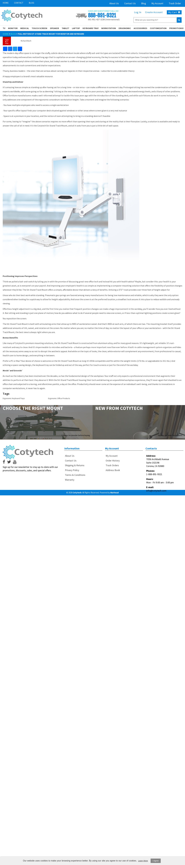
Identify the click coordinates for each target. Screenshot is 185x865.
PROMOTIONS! (176, 28)
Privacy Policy (72, 470)
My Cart (174, 12)
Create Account (154, 12)
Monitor (13, 28)
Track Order (175, 3)
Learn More (143, 861)
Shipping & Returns (74, 465)
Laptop (76, 28)
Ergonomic (125, 28)
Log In (137, 12)
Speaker (54, 28)
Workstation (108, 28)
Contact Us (130, 3)
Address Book (113, 470)
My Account (157, 3)
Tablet (65, 28)
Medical (24, 28)
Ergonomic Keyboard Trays (14, 398)
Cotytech (77, 492)
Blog (31, 2)
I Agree (156, 861)
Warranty (69, 479)
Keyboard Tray (91, 28)
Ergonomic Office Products (59, 398)
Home (6, 2)
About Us (114, 3)
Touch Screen (39, 28)
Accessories (140, 28)
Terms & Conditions (75, 474)
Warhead (114, 492)
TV (4, 28)
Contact (18, 2)
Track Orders (112, 465)
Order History (113, 460)
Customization (158, 28)
